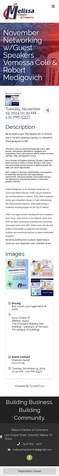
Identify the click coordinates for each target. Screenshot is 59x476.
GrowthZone (37, 386)
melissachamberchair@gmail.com (32, 449)
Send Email (18, 363)
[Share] (47, 110)
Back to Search (13, 93)
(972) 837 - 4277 (32, 443)
